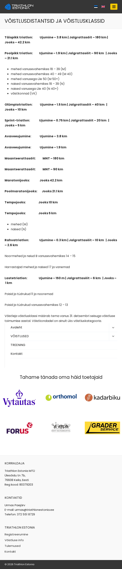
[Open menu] (113, 7)
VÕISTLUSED (20, 336)
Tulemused (13, 546)
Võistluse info (14, 540)
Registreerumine (16, 534)
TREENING (18, 345)
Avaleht (16, 327)
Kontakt (17, 354)
